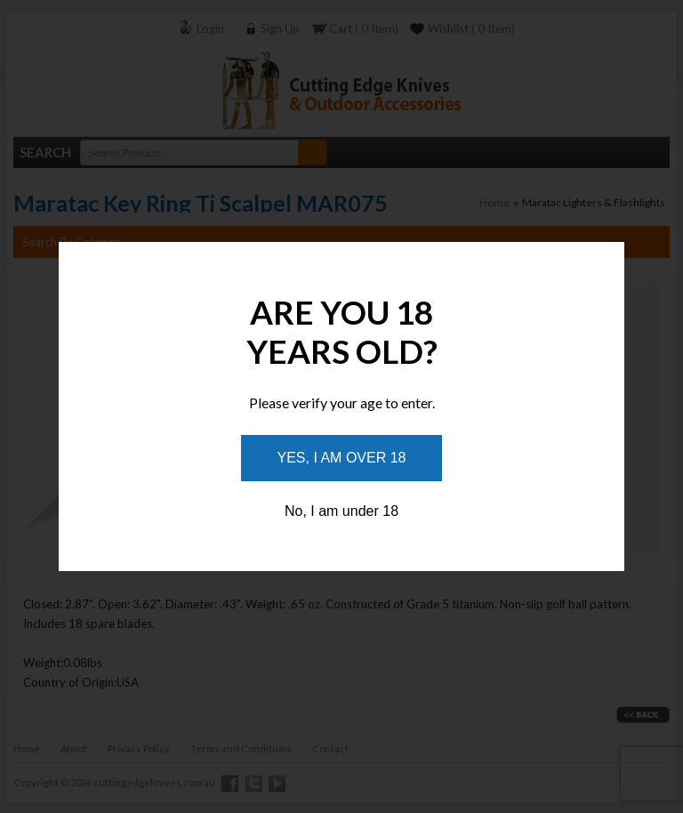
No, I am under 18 (341, 511)
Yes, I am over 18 (341, 457)
